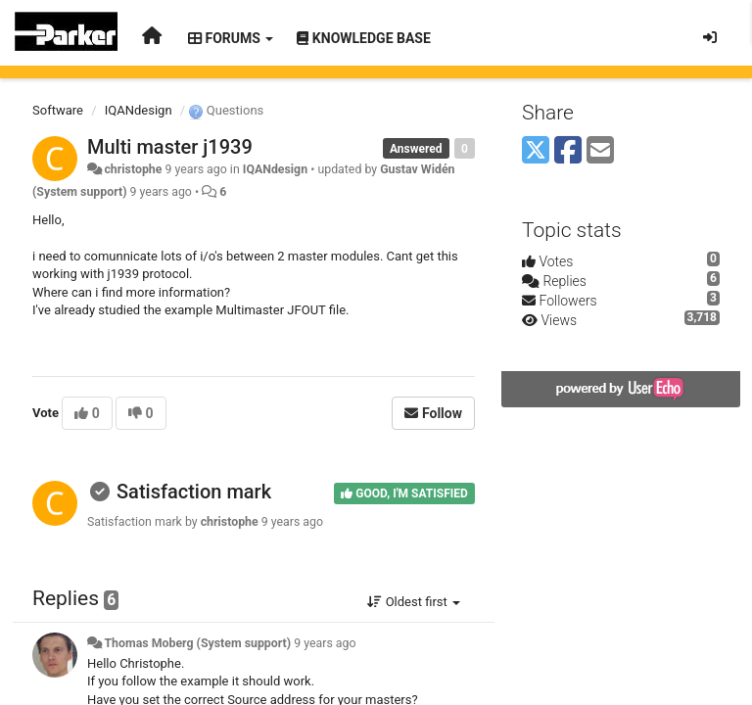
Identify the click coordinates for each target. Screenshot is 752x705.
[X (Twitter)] (535, 151)
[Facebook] (568, 151)
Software (57, 110)
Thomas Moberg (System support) (197, 643)
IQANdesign (138, 110)
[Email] (600, 151)
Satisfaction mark (194, 491)
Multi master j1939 (170, 147)
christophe (133, 169)
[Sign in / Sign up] (710, 37)
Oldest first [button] (413, 601)
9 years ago (324, 643)
